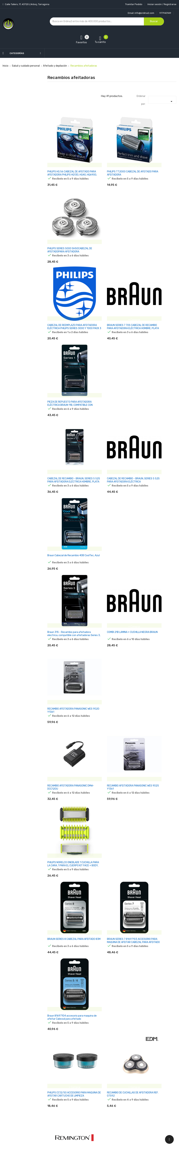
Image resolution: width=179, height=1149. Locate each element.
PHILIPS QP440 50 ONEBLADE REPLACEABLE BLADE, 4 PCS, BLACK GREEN (153, 893)
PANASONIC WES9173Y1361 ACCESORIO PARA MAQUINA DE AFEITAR (154, 626)
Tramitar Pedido (133, 4)
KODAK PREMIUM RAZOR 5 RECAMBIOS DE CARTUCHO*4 (108, 758)
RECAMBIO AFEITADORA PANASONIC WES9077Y (60, 758)
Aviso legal (83, 1075)
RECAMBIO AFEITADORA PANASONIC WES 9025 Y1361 (108, 425)
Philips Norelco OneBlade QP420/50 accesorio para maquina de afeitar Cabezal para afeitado (110, 828)
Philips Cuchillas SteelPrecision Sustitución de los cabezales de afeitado (110, 626)
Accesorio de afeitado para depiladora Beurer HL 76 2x (152, 958)
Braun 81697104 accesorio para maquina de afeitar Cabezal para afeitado (155, 493)
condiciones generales (153, 1096)
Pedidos (111, 1087)
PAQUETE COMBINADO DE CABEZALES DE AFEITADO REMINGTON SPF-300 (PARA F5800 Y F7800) (153, 561)
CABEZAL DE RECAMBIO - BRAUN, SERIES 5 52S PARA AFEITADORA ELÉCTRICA (110, 293)
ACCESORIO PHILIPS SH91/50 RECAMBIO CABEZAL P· (153, 758)
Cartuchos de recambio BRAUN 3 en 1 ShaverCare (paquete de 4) (65, 1025)
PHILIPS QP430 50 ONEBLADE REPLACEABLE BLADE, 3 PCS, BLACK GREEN (108, 893)
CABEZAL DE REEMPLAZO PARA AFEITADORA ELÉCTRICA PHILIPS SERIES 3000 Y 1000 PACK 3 (65, 226)
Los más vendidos (57, 1075)
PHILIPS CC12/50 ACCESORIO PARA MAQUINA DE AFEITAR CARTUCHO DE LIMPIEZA (67, 560)
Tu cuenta (114, 1062)
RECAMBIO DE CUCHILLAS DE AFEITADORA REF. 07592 (108, 558)
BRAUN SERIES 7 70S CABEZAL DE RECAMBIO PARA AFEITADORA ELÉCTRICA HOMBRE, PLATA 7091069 (111, 228)
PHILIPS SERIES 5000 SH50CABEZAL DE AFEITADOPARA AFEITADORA (156, 160)
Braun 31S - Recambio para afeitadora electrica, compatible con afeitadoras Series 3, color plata (65, 361)
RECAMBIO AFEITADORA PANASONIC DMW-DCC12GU (62, 425)
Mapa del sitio (84, 1112)
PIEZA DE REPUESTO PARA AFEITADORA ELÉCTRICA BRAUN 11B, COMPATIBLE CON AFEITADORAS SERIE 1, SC (154, 228)
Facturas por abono (118, 1094)
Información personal (119, 1069)
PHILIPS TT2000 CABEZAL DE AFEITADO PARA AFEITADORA (108, 158)
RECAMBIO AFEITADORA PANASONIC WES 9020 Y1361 (153, 358)
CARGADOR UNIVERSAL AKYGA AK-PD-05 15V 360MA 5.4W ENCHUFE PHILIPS (66, 626)
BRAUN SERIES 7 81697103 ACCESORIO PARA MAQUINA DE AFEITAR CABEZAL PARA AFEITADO (111, 493)
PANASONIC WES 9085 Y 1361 (153, 690)
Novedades (53, 1069)
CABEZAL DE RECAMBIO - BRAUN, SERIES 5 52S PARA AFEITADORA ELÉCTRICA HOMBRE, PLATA (65, 293)
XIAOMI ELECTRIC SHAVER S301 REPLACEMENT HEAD (64, 892)
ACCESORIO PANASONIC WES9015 (111, 690)
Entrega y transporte (89, 1069)
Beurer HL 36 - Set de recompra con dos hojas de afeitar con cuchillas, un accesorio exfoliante (66, 960)
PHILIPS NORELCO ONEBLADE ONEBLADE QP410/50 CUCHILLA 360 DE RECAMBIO (110, 1026)
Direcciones (113, 1100)
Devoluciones (84, 1094)
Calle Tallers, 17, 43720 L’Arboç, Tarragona (26, 4)
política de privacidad (151, 1099)
